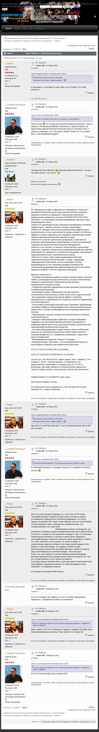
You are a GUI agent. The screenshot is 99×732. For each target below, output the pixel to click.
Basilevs (11, 159)
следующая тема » (89, 45)
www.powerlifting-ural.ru (39, 98)
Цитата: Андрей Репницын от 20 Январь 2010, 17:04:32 (48, 74)
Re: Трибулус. (41, 63)
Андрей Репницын (16, 104)
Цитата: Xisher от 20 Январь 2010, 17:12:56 (45, 115)
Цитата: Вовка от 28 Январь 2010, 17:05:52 (44, 459)
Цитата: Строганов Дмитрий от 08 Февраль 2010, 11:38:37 (49, 619)
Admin (10, 63)
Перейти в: (35, 721)
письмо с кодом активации (26, 7)
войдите (41, 4)
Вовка (10, 199)
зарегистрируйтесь (58, 4)
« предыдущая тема (74, 45)
